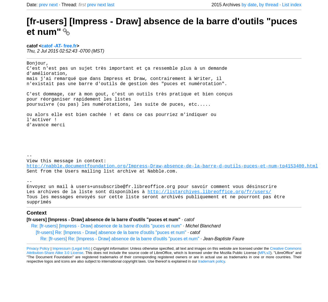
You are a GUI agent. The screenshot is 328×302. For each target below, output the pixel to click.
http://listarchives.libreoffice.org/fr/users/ (209, 221)
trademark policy (211, 293)
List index (291, 4)
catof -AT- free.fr (59, 45)
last (110, 4)
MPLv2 (264, 285)
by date (249, 4)
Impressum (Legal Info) (71, 280)
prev (43, 4)
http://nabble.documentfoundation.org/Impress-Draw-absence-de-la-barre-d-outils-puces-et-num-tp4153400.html (172, 190)
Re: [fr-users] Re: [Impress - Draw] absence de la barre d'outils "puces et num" (119, 270)
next (53, 4)
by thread (268, 4)
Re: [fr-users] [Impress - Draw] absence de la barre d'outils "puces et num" (106, 257)
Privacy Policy (38, 280)
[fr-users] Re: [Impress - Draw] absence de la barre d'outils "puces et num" (111, 264)
